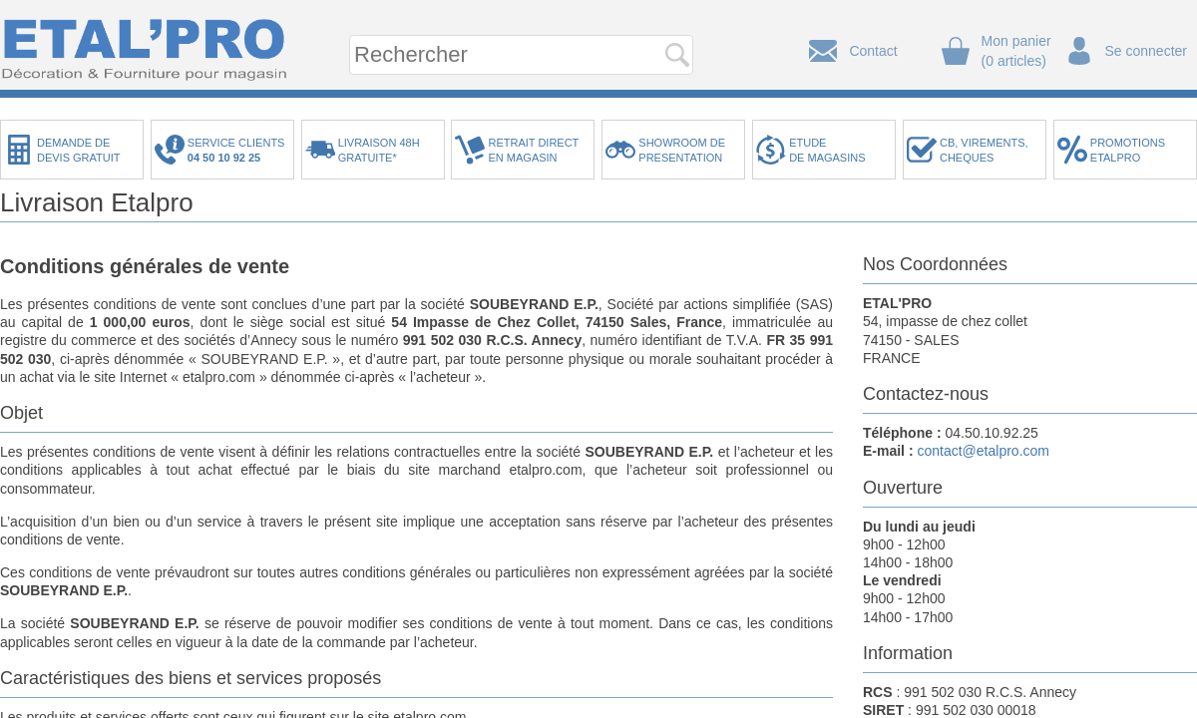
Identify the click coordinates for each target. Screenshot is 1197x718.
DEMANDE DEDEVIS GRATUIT (79, 150)
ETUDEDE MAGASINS (827, 150)
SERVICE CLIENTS (239, 150)
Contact (873, 51)
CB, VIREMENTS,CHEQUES (984, 150)
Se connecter (1146, 51)
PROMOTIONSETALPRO (1127, 150)
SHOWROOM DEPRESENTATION (681, 150)
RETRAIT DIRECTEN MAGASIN (533, 150)
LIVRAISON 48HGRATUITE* (379, 150)
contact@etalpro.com (983, 451)
